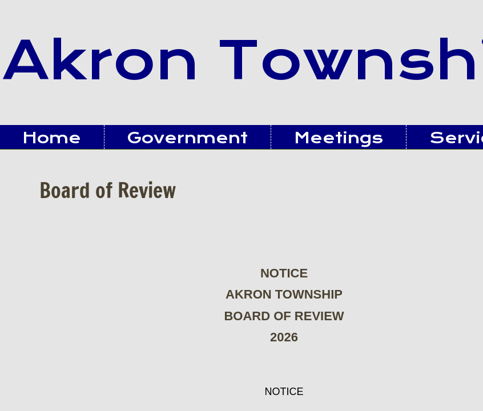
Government (187, 137)
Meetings (338, 137)
